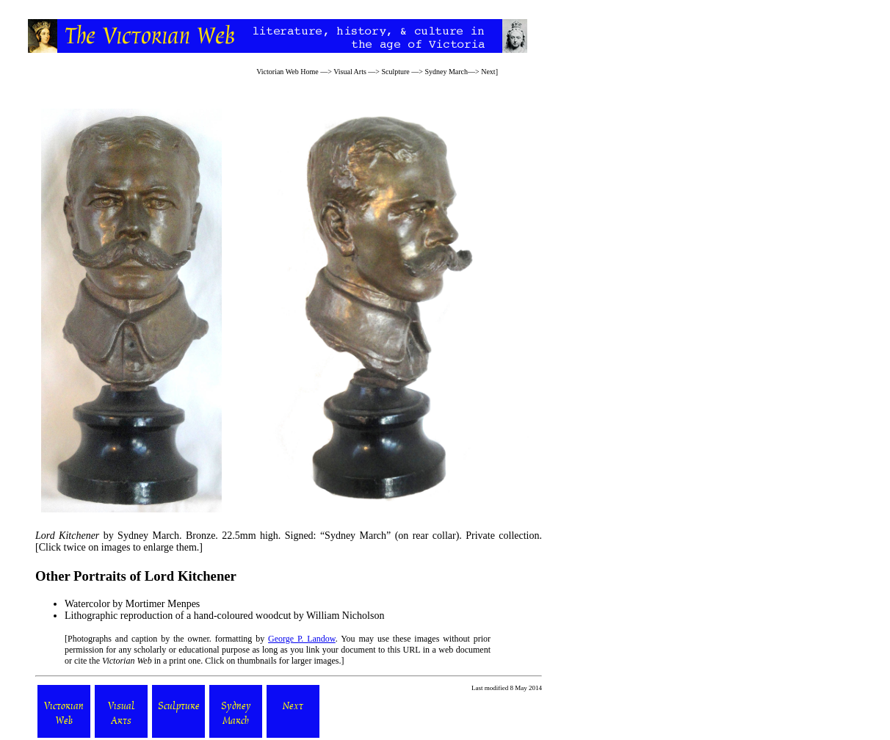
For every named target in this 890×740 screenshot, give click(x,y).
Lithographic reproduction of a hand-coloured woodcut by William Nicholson (224, 615)
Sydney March (446, 72)
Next (488, 72)
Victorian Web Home (287, 72)
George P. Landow (302, 639)
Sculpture (395, 72)
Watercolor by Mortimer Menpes (132, 603)
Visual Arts (349, 72)
